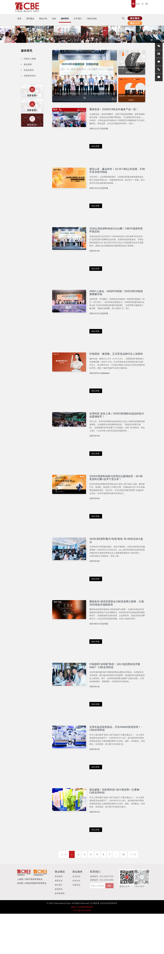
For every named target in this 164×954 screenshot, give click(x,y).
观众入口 (135, 23)
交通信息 (76, 925)
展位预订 (59, 925)
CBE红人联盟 (33, 58)
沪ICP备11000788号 (82, 951)
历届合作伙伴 (33, 75)
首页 (19, 18)
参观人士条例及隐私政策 (82, 947)
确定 (109, 926)
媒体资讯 (26, 50)
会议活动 (76, 917)
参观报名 (59, 929)
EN (138, 4)
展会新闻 (33, 64)
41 (123, 895)
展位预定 (135, 18)
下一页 (133, 895)
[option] (84, 77)
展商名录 (59, 921)
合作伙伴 (76, 921)
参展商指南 (60, 934)
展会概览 (59, 917)
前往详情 (104, 152)
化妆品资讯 (33, 70)
